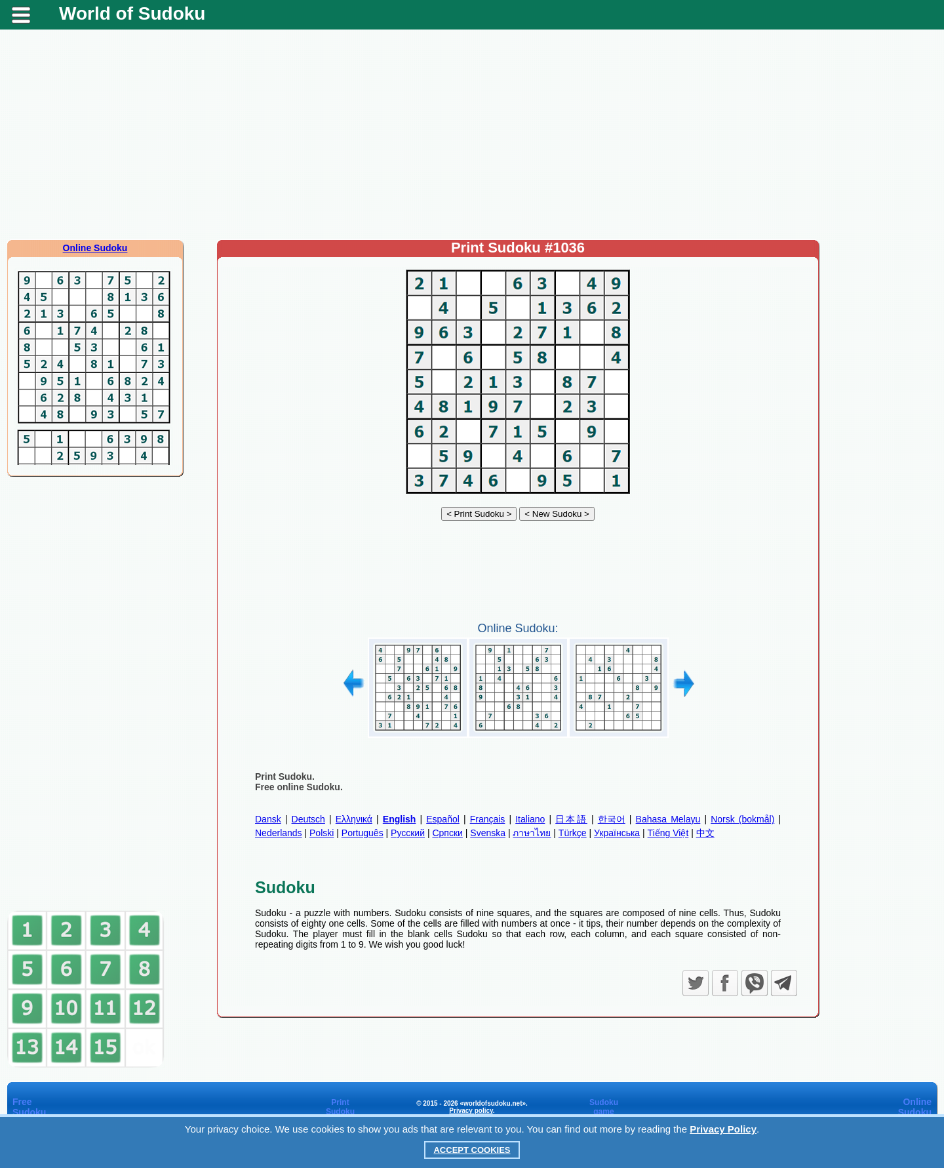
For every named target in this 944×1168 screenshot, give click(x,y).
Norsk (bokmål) (742, 819)
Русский (408, 833)
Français (487, 819)
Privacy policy (471, 1110)
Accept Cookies (471, 1150)
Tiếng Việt (668, 833)
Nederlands (278, 833)
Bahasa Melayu (668, 819)
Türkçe (573, 833)
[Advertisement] (472, 134)
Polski (321, 833)
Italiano (530, 819)
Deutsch (308, 819)
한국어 (611, 819)
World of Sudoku (132, 13)
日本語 (571, 819)
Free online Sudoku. (299, 787)
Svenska (487, 833)
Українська (617, 833)
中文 (705, 833)
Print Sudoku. (285, 776)
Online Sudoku (95, 248)
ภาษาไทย (532, 833)
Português (363, 833)
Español (443, 819)
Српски (447, 833)
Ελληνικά (354, 819)
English (399, 819)
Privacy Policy (723, 1129)
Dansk (268, 819)
